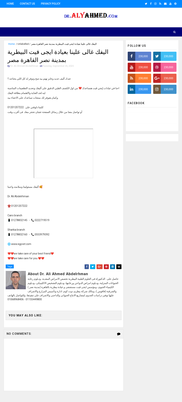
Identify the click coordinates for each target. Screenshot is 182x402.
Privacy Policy (50, 3)
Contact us (27, 3)
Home (10, 3)
